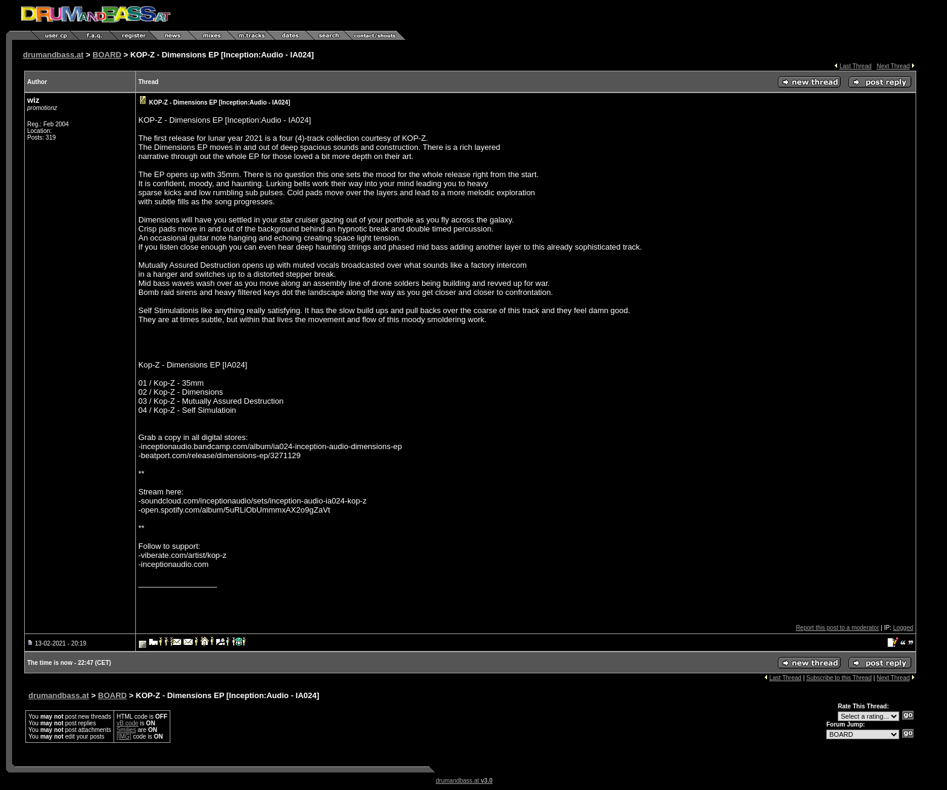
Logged (903, 627)
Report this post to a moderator (837, 627)
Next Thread (893, 66)
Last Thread (855, 66)
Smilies (126, 730)
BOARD (106, 54)
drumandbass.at (53, 54)
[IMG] (124, 736)
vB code (127, 723)
